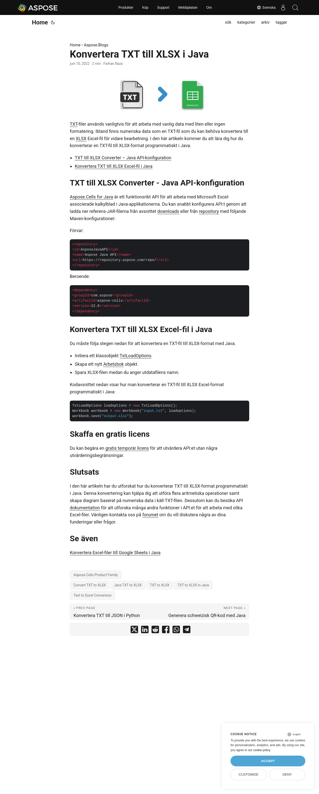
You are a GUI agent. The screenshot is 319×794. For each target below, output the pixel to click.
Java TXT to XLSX (128, 585)
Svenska (265, 7)
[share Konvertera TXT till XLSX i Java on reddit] (155, 630)
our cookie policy (259, 750)
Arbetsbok (113, 364)
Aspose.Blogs (96, 45)
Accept (268, 761)
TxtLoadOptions (135, 355)
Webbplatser (187, 7)
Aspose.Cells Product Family (96, 575)
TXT (74, 124)
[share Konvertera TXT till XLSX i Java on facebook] (165, 630)
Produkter (126, 7)
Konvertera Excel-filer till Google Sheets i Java (115, 552)
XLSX (81, 138)
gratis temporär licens (127, 448)
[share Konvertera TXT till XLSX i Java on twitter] (134, 630)
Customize (248, 774)
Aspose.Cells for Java (91, 196)
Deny (287, 774)
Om (209, 7)
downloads (168, 211)
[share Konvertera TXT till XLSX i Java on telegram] (186, 630)
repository (209, 211)
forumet (150, 514)
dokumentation (85, 507)
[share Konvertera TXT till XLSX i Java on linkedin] (145, 630)
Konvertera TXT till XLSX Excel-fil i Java (114, 166)
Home (40, 22)
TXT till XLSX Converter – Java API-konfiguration (123, 157)
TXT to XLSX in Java (193, 585)
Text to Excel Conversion (92, 595)
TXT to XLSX (159, 585)
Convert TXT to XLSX (90, 585)
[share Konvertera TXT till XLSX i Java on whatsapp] (176, 630)
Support (163, 7)
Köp (145, 7)
